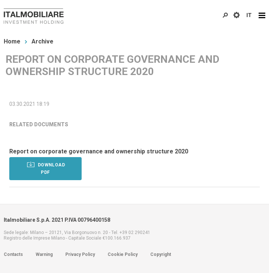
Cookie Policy (123, 254)
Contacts (13, 254)
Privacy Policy (80, 254)
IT (249, 15)
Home (12, 41)
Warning (44, 254)
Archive (42, 41)
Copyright (160, 254)
